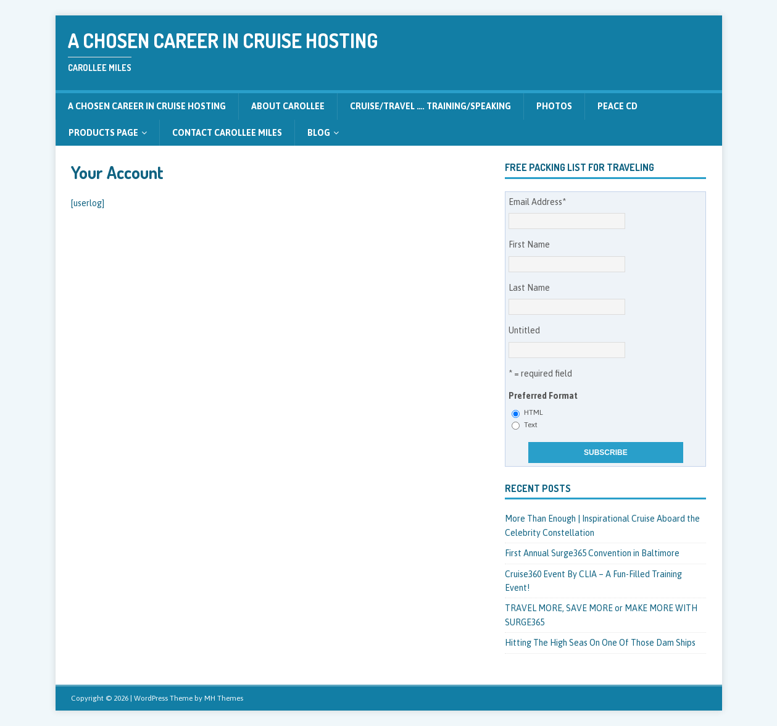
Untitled (524, 330)
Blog (318, 133)
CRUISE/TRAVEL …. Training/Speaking (430, 106)
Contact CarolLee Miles (227, 133)
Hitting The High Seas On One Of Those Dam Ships (600, 643)
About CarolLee (288, 106)
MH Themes (223, 698)
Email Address (537, 202)
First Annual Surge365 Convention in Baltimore (592, 553)
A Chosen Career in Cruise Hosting (147, 106)
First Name (529, 244)
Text (531, 424)
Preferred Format (543, 396)
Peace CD (617, 106)
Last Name (529, 288)
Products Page (103, 133)
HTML (533, 412)
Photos (554, 106)
